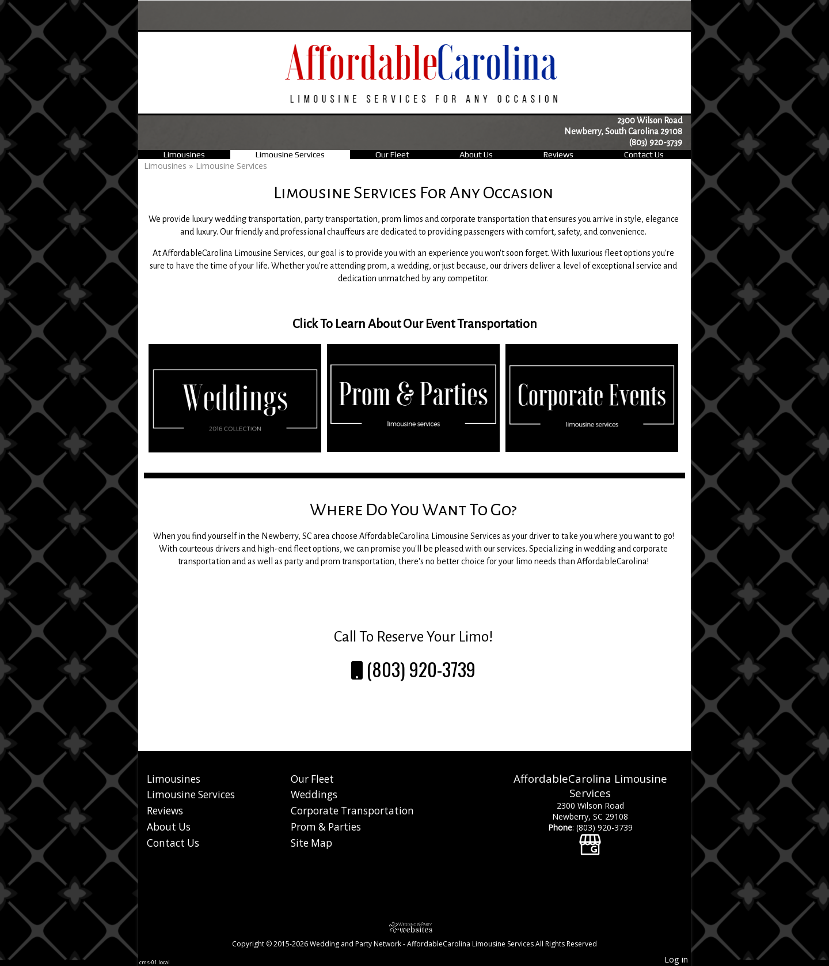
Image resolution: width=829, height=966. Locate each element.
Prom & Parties (326, 826)
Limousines (184, 154)
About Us (476, 154)
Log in (676, 959)
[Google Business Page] (590, 838)
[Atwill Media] (414, 927)
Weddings (314, 794)
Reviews (558, 154)
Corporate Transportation (352, 810)
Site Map (311, 843)
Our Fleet (392, 154)
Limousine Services (290, 154)
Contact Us (644, 154)
